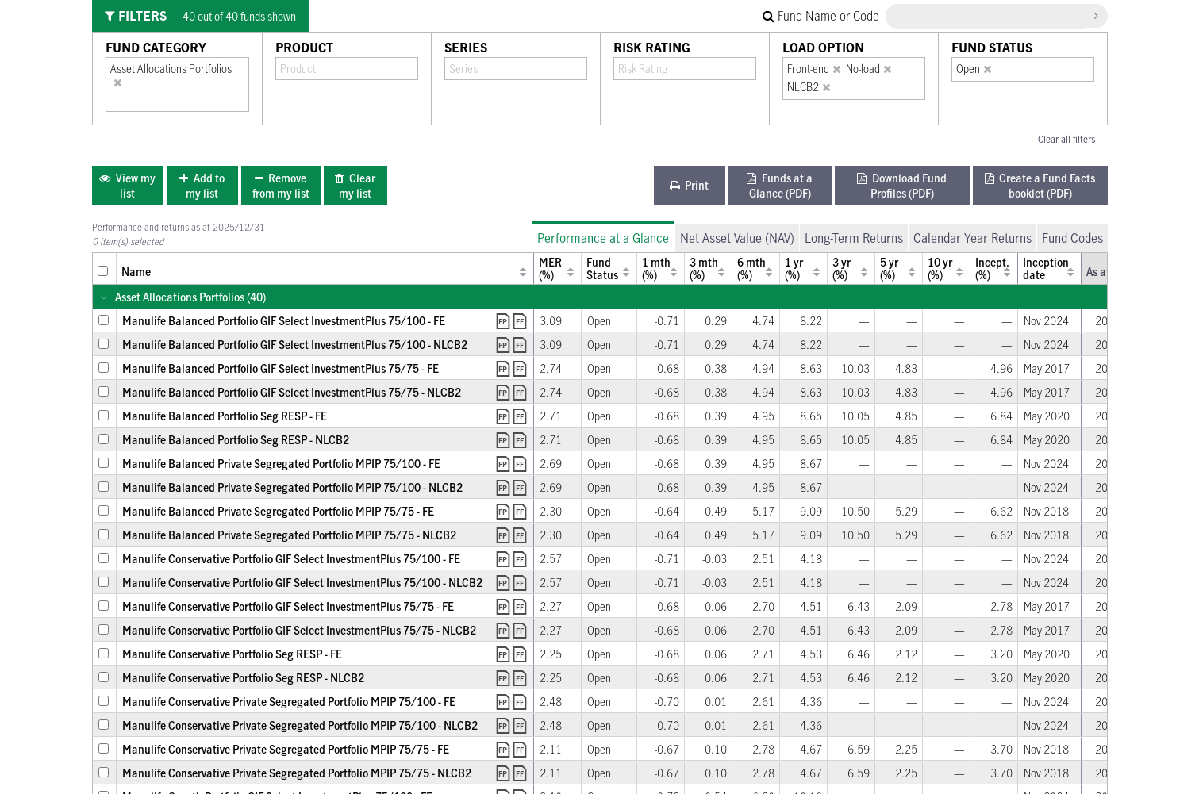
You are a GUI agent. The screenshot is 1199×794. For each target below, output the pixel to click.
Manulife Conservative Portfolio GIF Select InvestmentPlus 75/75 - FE (288, 606)
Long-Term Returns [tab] (854, 238)
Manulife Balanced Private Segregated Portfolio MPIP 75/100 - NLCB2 (292, 487)
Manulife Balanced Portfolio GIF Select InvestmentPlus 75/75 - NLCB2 (291, 392)
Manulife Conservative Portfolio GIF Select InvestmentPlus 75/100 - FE (291, 558)
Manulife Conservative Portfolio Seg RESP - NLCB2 (243, 677)
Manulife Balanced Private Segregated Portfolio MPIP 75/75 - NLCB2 (289, 535)
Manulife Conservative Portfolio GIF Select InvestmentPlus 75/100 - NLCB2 (302, 582)
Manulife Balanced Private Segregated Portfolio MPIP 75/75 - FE (278, 511)
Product (304, 47)
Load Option (823, 47)
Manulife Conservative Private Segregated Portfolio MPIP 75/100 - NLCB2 (300, 725)
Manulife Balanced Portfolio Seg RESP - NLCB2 (235, 439)
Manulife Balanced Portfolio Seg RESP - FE (224, 416)
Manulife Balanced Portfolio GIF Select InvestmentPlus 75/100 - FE (283, 320)
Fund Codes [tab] (1072, 238)
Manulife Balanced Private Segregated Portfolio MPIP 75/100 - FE (281, 463)
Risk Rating (651, 47)
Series (465, 47)
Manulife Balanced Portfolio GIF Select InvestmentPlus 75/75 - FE (280, 368)
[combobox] (120, 100)
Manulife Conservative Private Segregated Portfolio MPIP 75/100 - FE (288, 701)
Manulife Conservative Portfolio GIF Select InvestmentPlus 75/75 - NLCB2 (299, 630)
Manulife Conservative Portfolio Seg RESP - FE (232, 654)
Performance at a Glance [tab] (603, 238)
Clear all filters (1066, 138)
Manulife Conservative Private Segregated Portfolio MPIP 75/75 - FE (285, 749)
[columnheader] (105, 268)
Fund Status (991, 47)
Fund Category (156, 47)
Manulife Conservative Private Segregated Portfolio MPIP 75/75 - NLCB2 (296, 773)
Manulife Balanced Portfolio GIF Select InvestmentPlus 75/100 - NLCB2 (294, 344)
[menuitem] (127, 185)
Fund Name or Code (821, 16)
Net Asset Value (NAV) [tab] (737, 238)
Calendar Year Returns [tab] (972, 238)
